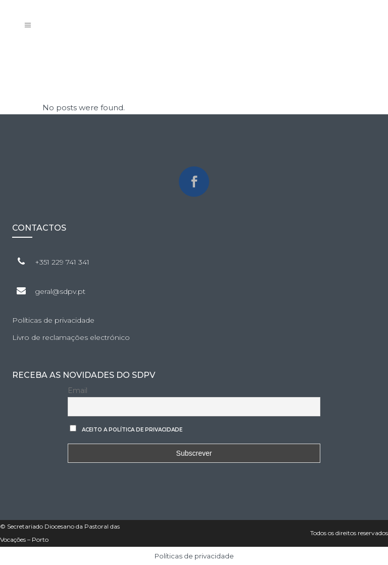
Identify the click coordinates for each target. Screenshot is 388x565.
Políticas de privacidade (53, 320)
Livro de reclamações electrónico (71, 337)
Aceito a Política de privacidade (132, 429)
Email (77, 390)
